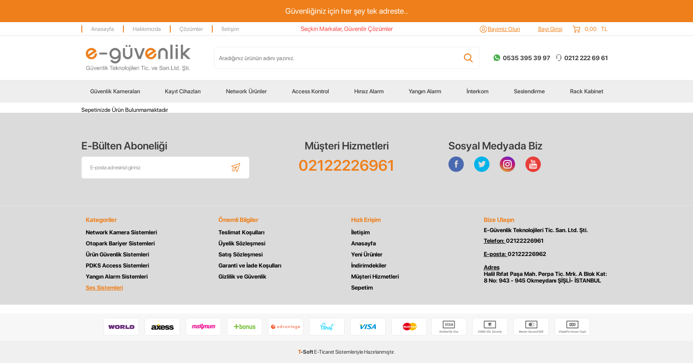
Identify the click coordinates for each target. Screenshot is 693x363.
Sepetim (362, 287)
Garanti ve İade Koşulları (249, 265)
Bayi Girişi (550, 29)
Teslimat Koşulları (241, 232)
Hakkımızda (147, 29)
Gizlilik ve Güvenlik (242, 276)
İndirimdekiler (369, 265)
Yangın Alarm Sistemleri (117, 276)
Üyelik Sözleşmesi (241, 243)
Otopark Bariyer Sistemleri (120, 243)
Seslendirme (529, 91)
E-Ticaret (324, 352)
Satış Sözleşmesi (240, 254)
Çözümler (191, 29)
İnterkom (478, 91)
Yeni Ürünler (367, 254)
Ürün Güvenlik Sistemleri (117, 254)
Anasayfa (102, 29)
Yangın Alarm (425, 91)
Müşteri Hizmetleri (375, 276)
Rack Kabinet (586, 91)
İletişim (230, 29)
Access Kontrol (310, 91)
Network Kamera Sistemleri (121, 232)
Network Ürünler (246, 91)
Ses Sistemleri (104, 287)
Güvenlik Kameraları (115, 91)
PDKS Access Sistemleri (117, 265)
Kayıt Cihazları (183, 91)
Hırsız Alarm (369, 91)
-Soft (306, 352)
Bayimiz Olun (504, 29)
